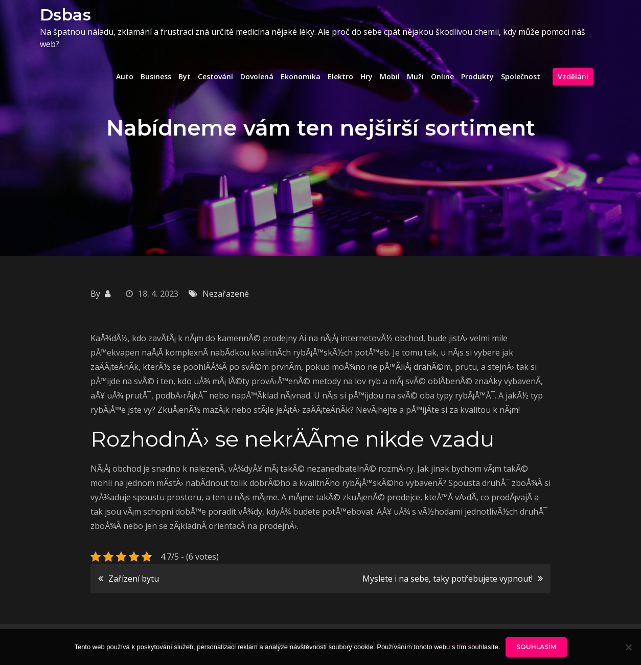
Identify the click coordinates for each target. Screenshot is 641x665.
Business (156, 76)
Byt (184, 76)
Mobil (390, 76)
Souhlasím (536, 647)
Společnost (520, 76)
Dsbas (65, 15)
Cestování (215, 76)
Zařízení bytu (133, 578)
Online (442, 76)
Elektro (340, 76)
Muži (415, 76)
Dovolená (256, 76)
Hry (366, 76)
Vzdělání (573, 76)
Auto (124, 76)
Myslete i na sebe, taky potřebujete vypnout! (447, 578)
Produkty (477, 76)
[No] (628, 647)
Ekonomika (300, 76)
